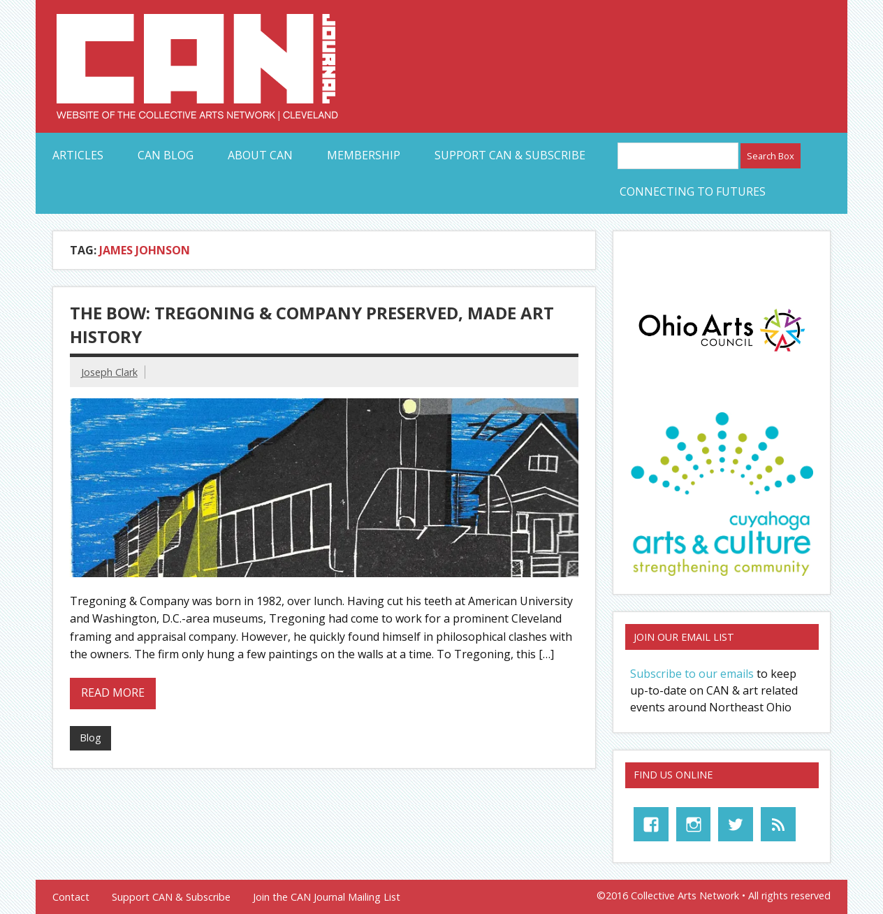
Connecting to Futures (693, 191)
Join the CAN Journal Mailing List (326, 897)
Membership (363, 155)
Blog (90, 737)
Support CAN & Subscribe (510, 155)
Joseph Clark (109, 372)
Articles (77, 155)
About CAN (260, 155)
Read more (113, 692)
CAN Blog (166, 155)
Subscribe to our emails (692, 673)
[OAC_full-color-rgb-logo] (721, 354)
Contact (70, 897)
